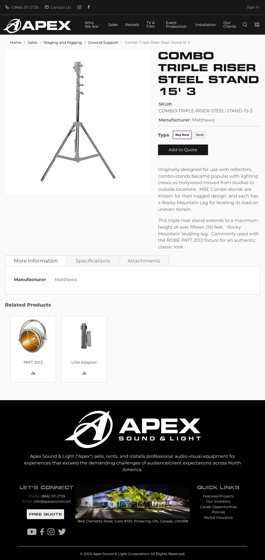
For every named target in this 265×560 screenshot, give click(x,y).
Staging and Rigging (63, 42)
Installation (205, 25)
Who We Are (91, 24)
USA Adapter (84, 362)
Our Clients (229, 24)
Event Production (176, 24)
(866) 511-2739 (53, 496)
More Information (36, 261)
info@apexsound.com (52, 501)
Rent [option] (200, 135)
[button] (33, 372)
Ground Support (103, 42)
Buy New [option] (182, 135)
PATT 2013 (33, 362)
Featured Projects (218, 496)
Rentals (132, 25)
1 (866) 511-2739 (21, 7)
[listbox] (189, 135)
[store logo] (37, 26)
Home (16, 42)
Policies (218, 512)
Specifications (93, 261)
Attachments (144, 261)
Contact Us (58, 7)
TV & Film (150, 24)
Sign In (253, 7)
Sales (113, 25)
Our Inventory (218, 501)
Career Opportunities (218, 507)
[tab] (36, 260)
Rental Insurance (218, 517)
